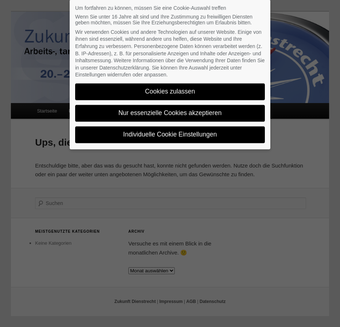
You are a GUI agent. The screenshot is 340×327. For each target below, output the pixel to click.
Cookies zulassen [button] (170, 88)
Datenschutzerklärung (124, 64)
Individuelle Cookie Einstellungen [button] (170, 131)
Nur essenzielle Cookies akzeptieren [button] (169, 109)
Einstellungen (90, 71)
